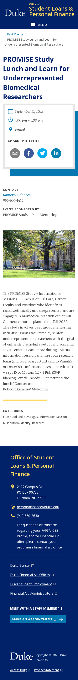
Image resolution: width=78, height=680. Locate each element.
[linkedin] (56, 153)
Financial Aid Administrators (31, 593)
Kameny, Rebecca (17, 195)
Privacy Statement (46, 670)
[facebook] (29, 153)
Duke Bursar (20, 565)
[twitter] (42, 153)
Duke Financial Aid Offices (30, 575)
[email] (15, 153)
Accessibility (18, 670)
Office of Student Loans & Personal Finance (32, 466)
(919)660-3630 (28, 515)
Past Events (15, 34)
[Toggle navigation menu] (39, 24)
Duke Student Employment (31, 584)
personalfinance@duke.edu (38, 507)
